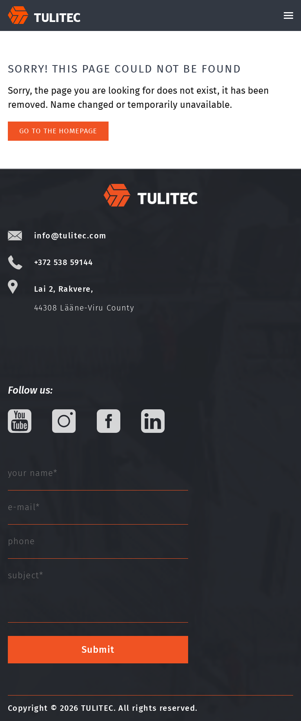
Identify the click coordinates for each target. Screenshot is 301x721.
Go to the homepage (58, 131)
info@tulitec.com (70, 235)
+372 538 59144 (63, 262)
